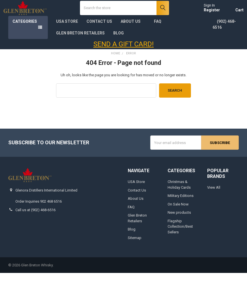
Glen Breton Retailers (80, 48)
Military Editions (181, 211)
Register (207, 17)
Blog (118, 48)
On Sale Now (178, 219)
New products (179, 228)
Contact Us (99, 36)
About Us (133, 36)
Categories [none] (25, 36)
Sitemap (134, 253)
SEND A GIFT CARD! (123, 59)
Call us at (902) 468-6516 (35, 225)
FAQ (157, 36)
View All (213, 203)
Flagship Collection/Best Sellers (180, 241)
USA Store (67, 36)
